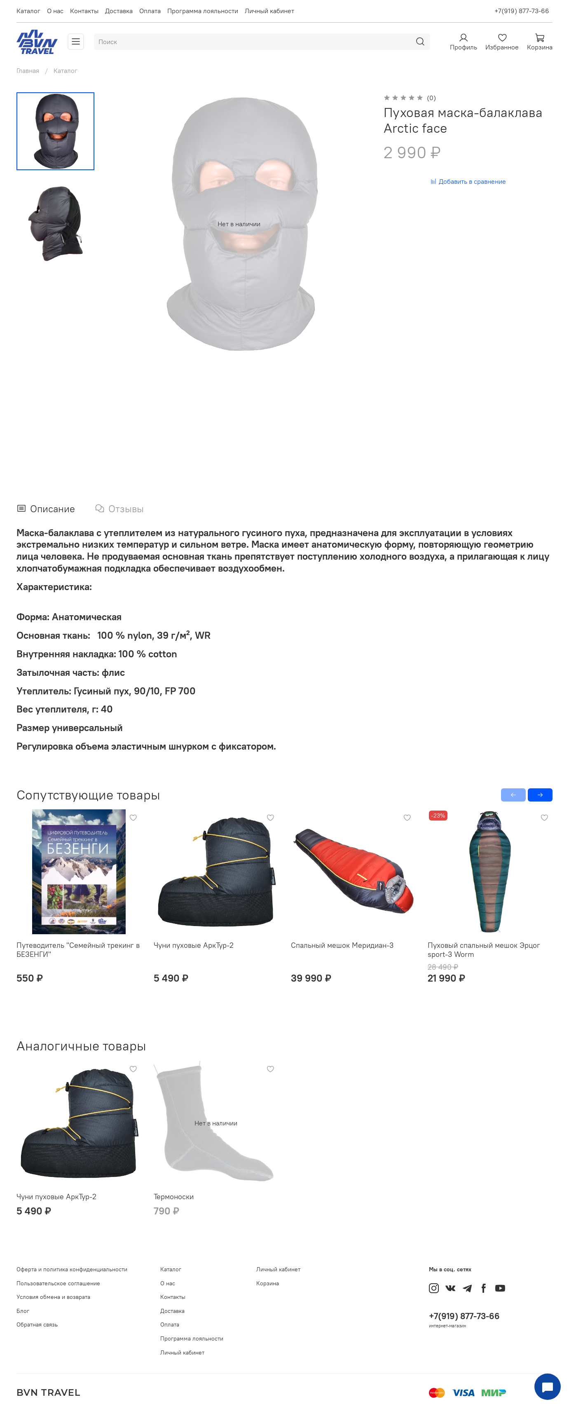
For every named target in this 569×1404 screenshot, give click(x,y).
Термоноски (174, 1196)
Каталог (28, 11)
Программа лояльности (202, 11)
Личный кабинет (269, 11)
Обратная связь (37, 1324)
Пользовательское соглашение (58, 1283)
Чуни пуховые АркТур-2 (194, 945)
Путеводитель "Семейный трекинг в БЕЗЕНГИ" (78, 949)
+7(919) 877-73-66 (521, 11)
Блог (22, 1311)
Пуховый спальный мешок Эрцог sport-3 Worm (484, 949)
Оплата (150, 11)
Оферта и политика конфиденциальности (71, 1269)
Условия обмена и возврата (53, 1297)
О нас (55, 11)
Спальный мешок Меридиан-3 (342, 945)
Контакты (84, 11)
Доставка (119, 11)
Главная (27, 70)
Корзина (267, 1283)
